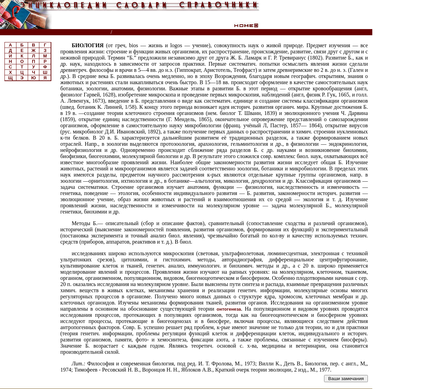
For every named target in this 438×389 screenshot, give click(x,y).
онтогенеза (229, 309)
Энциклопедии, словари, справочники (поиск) (55, 32)
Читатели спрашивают (346, 32)
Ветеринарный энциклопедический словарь (169, 32)
